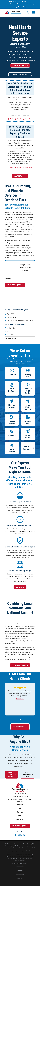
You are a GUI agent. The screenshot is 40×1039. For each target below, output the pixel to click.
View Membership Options (20, 74)
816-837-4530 (11, 317)
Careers (20, 812)
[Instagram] (19, 835)
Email (19, 119)
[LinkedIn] (21, 835)
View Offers (22, 7)
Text (11, 119)
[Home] (13, 12)
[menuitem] (20, 866)
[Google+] (24, 835)
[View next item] (25, 719)
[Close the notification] (34, 4)
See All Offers (20, 176)
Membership (20, 820)
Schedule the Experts (20, 65)
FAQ (20, 808)
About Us (20, 587)
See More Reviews (20, 727)
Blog (20, 816)
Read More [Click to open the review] (20, 699)
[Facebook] (16, 835)
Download (29, 119)
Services (20, 805)
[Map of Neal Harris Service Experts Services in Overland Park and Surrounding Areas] (20, 298)
